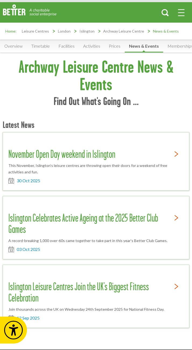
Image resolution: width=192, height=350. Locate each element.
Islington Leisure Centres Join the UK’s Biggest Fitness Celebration (78, 292)
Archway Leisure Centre (123, 31)
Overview (13, 45)
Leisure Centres (35, 31)
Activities (91, 45)
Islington (87, 31)
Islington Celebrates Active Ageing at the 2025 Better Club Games (83, 223)
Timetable (40, 45)
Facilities (66, 45)
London (64, 31)
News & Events (166, 31)
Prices (114, 45)
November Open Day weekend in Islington (61, 154)
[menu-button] (181, 12)
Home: (10, 31)
